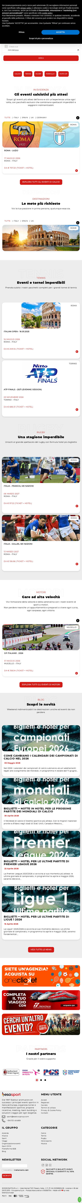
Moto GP (63, 74)
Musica (5, 1136)
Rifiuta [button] (21, 32)
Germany (42, 118)
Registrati (45, 1102)
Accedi (44, 1100)
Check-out (13, 47)
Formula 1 (50, 74)
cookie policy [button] (47, 13)
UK (32, 118)
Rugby (38, 74)
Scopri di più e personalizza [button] (41, 38)
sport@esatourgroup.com (18, 1116)
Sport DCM (6, 1146)
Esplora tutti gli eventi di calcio (41, 182)
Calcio (18, 74)
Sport (4, 1138)
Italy (16, 118)
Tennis (28, 74)
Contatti (44, 1113)
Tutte (8, 118)
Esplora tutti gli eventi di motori (41, 685)
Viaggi (4, 1141)
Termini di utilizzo (48, 1108)
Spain (25, 118)
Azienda (5, 1133)
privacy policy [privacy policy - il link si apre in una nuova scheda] (26, 8)
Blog (4, 1151)
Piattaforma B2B (9, 1149)
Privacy (44, 1110)
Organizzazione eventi (11, 1143)
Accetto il (15, 1170)
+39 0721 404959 (14, 1120)
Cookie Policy (55, 1110)
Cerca (41, 58)
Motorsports (46, 1141)
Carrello (44, 1105)
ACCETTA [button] (60, 32)
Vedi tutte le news (41, 950)
